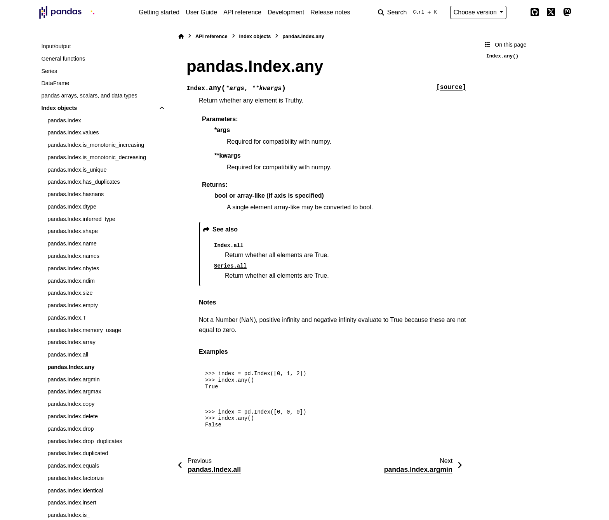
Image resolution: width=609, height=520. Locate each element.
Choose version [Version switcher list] (476, 12)
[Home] (181, 36)
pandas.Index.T (66, 318)
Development (286, 12)
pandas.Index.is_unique (76, 170)
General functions (63, 59)
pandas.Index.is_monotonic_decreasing (96, 157)
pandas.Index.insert (71, 502)
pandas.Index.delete (72, 416)
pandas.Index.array (71, 342)
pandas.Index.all (67, 354)
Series (49, 71)
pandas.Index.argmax (74, 391)
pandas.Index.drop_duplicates (84, 441)
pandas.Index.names (73, 256)
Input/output (56, 46)
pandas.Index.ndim (71, 281)
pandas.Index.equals (73, 466)
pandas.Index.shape (72, 231)
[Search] (409, 12)
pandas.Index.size (69, 293)
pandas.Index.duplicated (77, 453)
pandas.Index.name (71, 243)
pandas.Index (64, 120)
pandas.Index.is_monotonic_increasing (95, 145)
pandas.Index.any (70, 367)
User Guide (201, 12)
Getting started (159, 12)
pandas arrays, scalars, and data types (89, 95)
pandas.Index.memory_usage (84, 330)
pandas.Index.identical (75, 490)
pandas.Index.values (73, 132)
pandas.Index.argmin (73, 379)
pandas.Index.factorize (75, 478)
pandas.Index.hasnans (75, 194)
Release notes (330, 12)
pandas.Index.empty (72, 305)
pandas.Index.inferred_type (81, 219)
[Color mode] (518, 12)
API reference (242, 12)
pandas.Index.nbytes (73, 268)
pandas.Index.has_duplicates (83, 182)
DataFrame (55, 83)
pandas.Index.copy (70, 404)
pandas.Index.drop (70, 429)
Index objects (59, 108)
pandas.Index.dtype (71, 206)
